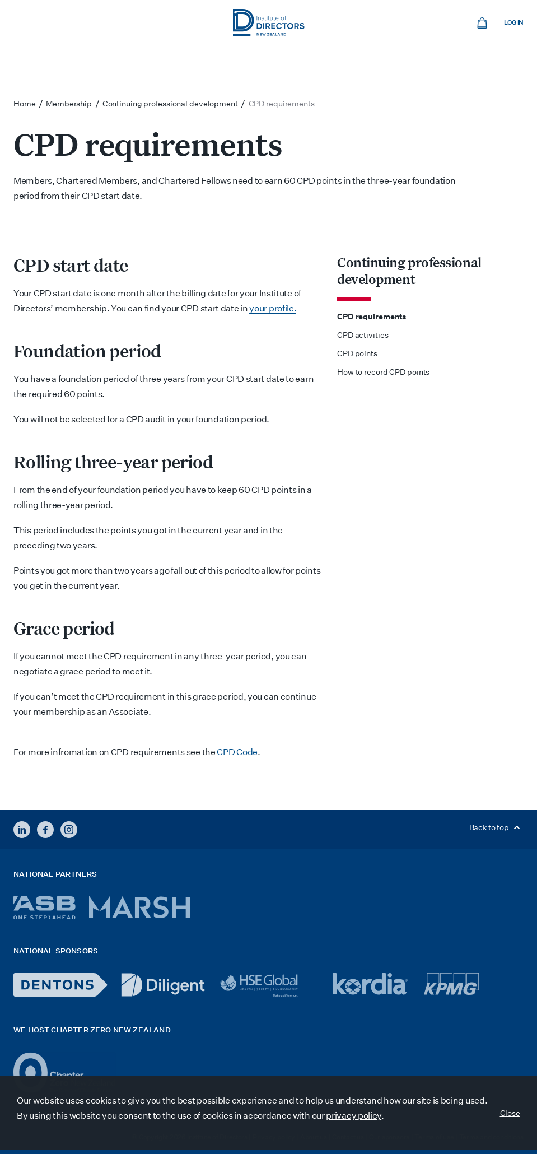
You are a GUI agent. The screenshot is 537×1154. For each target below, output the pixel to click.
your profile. (272, 308)
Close (510, 1113)
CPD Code (237, 752)
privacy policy (353, 1115)
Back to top (496, 827)
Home (24, 104)
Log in (514, 22)
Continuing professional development (409, 270)
